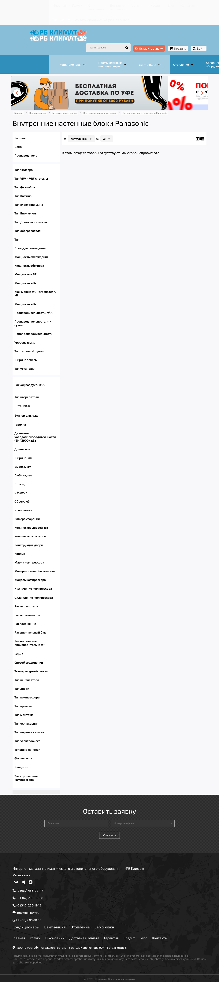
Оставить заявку (134, 39)
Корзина (166, 39)
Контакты (157, 4)
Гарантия (115, 4)
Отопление (94, 921)
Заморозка (118, 921)
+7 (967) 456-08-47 (62, 14)
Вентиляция (69, 921)
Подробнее (34, 953)
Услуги (49, 4)
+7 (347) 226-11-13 (91, 14)
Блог (142, 4)
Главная (34, 4)
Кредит (130, 4)
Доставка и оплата (91, 4)
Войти (186, 39)
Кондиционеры (40, 921)
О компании (65, 4)
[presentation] (32, 82)
